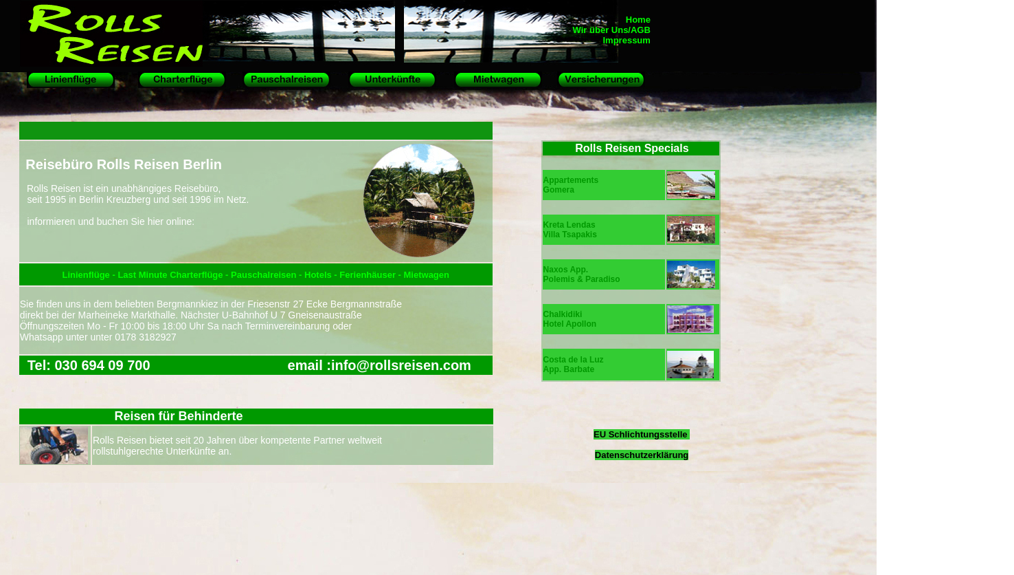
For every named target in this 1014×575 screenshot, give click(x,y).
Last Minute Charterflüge (170, 275)
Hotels (319, 275)
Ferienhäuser (368, 275)
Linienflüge (87, 275)
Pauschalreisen (263, 275)
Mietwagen (426, 275)
